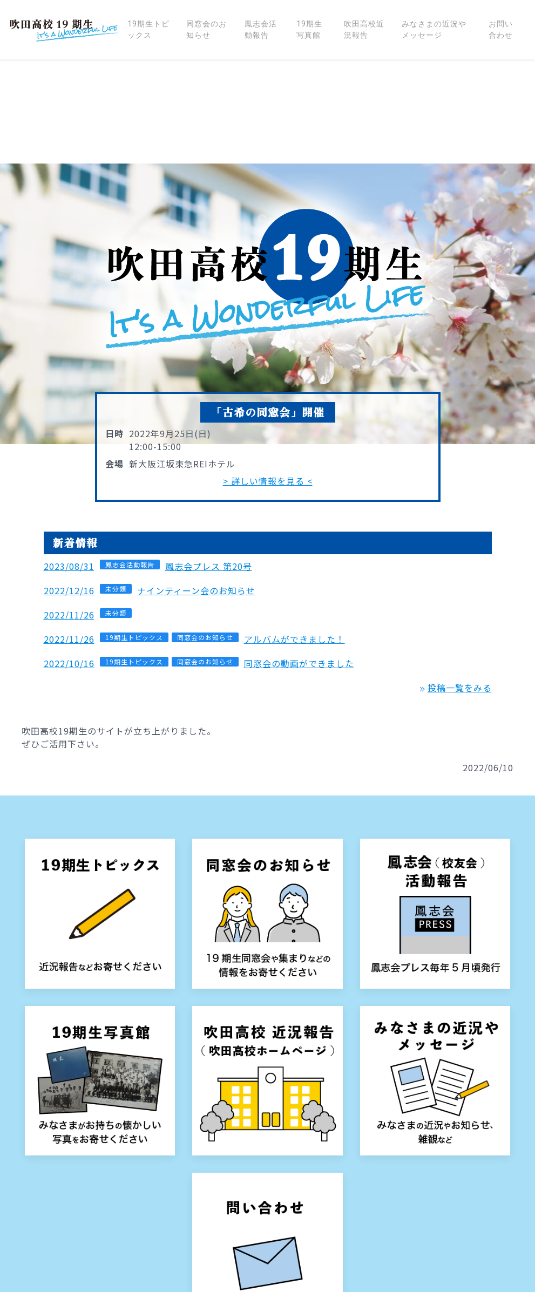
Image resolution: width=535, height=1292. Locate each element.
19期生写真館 (309, 29)
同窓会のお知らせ (206, 29)
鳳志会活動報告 (261, 29)
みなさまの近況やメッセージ (434, 29)
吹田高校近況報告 (364, 29)
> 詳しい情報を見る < (268, 376)
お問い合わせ (501, 29)
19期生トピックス (148, 29)
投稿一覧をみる (454, 583)
